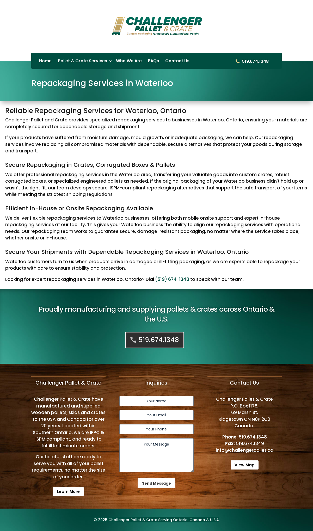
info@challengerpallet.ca (244, 450)
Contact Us (177, 61)
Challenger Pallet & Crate (132, 519)
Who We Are (129, 61)
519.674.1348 (255, 61)
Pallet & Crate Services (82, 61)
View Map (245, 465)
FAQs (153, 61)
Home (45, 61)
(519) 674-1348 (172, 279)
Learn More (68, 491)
